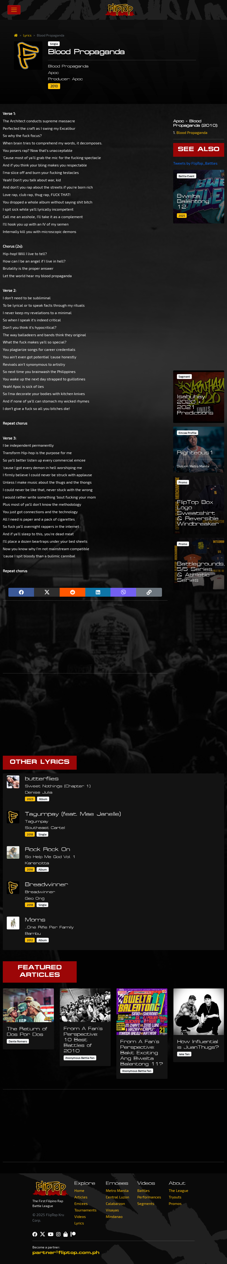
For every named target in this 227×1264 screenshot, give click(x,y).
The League (178, 1190)
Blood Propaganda (191, 132)
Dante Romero (18, 1041)
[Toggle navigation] (14, 9)
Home (79, 1190)
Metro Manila (117, 1190)
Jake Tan (184, 1054)
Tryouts (175, 1197)
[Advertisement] (85, 636)
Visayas (112, 1210)
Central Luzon (117, 1197)
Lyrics (27, 35)
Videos (80, 1216)
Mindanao (114, 1216)
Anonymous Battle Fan (79, 1057)
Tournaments (85, 1210)
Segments (145, 1203)
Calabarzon (115, 1203)
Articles (80, 1197)
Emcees (81, 1203)
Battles (143, 1190)
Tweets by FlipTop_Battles (195, 163)
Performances (149, 1197)
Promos (175, 1203)
